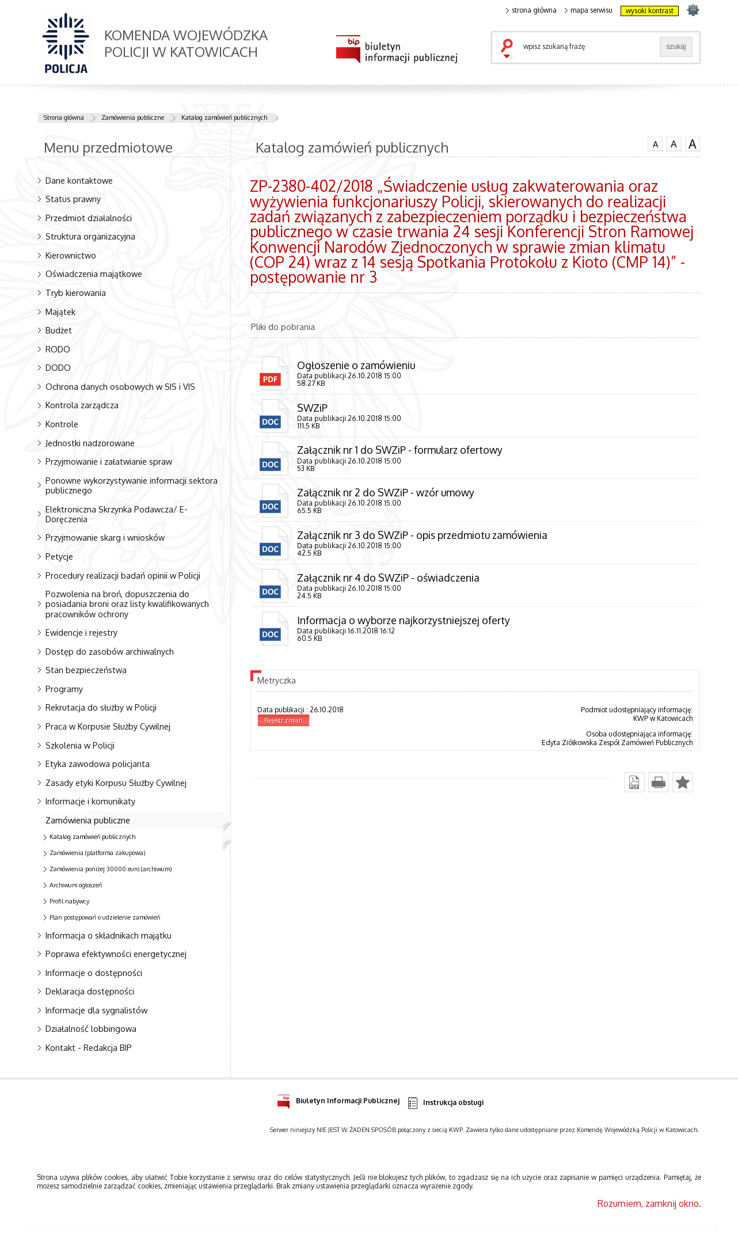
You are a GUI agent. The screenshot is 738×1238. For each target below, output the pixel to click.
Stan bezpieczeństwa (86, 669)
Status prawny (73, 198)
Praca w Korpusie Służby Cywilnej (107, 726)
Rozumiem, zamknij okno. (649, 1203)
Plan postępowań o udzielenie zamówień (105, 917)
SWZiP (312, 407)
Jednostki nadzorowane (90, 443)
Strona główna (64, 117)
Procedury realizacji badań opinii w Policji (122, 575)
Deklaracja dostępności (89, 991)
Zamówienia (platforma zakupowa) (98, 853)
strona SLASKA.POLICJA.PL (693, 9)
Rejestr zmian (283, 720)
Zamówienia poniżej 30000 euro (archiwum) (111, 869)
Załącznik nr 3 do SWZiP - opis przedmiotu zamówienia (422, 535)
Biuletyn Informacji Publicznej (338, 1098)
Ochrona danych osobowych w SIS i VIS (120, 386)
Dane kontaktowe (79, 180)
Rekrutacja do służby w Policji (101, 707)
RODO (57, 349)
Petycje (59, 556)
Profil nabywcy (69, 901)
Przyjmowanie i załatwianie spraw (108, 461)
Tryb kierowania (75, 292)
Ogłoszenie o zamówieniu (356, 365)
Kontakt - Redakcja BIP (88, 1047)
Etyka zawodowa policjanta (97, 763)
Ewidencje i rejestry (81, 632)
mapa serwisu (589, 10)
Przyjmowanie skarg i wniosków (105, 537)
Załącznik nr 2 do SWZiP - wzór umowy (385, 492)
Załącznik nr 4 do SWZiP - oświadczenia (388, 577)
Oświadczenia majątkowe (93, 273)
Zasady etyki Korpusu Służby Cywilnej (116, 782)
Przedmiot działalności (88, 217)
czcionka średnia (673, 143)
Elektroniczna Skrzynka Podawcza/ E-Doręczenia (116, 514)
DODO (58, 367)
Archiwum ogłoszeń (76, 885)
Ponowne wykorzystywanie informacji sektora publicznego (131, 485)
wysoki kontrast (650, 10)
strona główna (531, 10)
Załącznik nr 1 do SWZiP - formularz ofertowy (400, 449)
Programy (64, 688)
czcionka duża (692, 143)
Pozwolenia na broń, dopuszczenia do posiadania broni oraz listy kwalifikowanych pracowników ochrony (127, 603)
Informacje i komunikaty (90, 801)
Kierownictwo (70, 255)
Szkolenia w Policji (80, 745)
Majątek (60, 311)
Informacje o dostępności (93, 972)
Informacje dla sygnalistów (96, 1010)
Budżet (58, 330)
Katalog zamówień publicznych (224, 117)
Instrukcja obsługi (444, 1103)
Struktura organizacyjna (90, 236)
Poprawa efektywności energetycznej (116, 953)
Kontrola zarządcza (82, 405)
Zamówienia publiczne (132, 117)
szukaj (509, 49)
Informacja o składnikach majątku (108, 935)
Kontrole (61, 424)
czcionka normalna (655, 142)
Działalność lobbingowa (90, 1028)
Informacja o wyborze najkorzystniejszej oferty (403, 620)
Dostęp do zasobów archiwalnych (109, 651)
